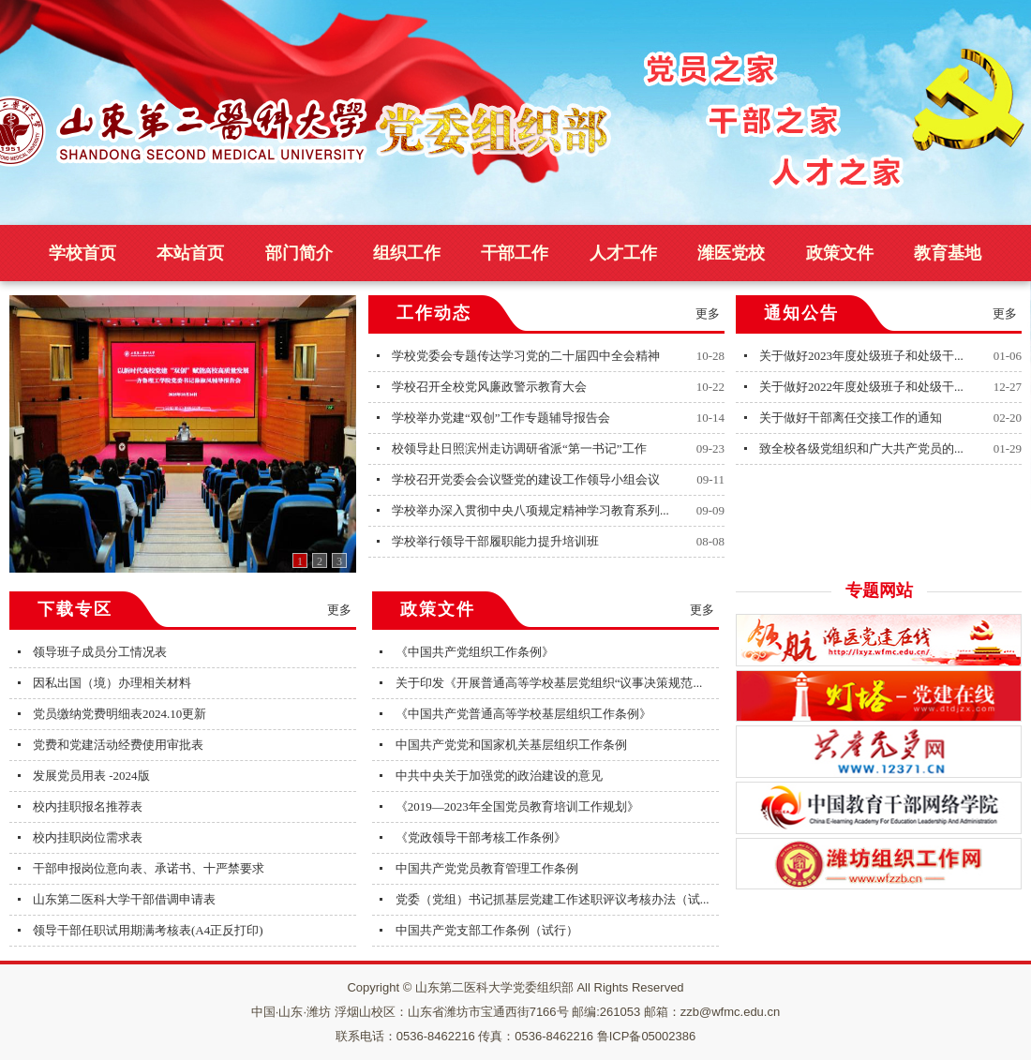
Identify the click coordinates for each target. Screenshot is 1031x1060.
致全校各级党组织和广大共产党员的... (861, 448)
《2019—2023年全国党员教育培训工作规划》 (517, 806)
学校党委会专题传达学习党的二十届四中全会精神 (526, 356)
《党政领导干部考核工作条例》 (481, 837)
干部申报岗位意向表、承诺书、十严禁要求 (148, 868)
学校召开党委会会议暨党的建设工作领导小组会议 (526, 479)
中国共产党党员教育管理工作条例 (487, 868)
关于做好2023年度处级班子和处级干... (861, 356)
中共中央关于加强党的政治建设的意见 (499, 776)
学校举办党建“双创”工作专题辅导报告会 (501, 418)
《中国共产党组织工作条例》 (475, 652)
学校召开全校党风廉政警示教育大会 (489, 387)
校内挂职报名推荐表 (87, 806)
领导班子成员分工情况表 (100, 652)
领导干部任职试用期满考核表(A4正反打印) (148, 930)
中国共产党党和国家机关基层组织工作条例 (511, 745)
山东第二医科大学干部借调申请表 (124, 899)
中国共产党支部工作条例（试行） (487, 930)
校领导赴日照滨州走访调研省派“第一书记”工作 (519, 448)
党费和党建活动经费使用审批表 (118, 745)
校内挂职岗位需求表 (87, 837)
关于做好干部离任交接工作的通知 (850, 418)
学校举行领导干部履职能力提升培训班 (495, 541)
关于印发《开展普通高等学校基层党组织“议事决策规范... (549, 683)
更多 (707, 313)
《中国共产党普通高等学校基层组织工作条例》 (523, 714)
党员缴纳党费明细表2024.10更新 (119, 714)
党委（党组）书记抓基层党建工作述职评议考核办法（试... (553, 899)
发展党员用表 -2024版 (91, 776)
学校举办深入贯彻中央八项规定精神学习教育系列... (530, 510)
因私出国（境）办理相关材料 (112, 683)
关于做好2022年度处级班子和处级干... (861, 387)
